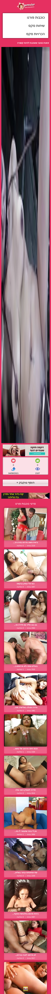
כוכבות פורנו (36, 17)
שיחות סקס (36, 26)
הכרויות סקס (35, 34)
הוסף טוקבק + (25, 482)
